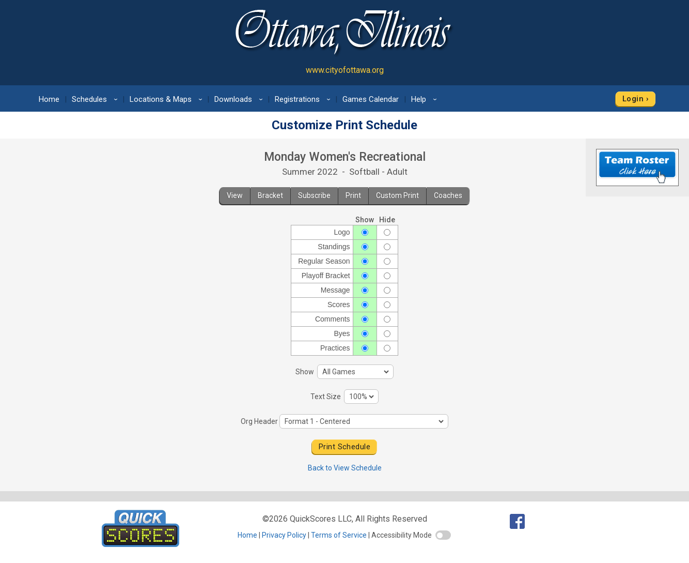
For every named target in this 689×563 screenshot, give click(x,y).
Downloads (240, 99)
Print (353, 195)
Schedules (96, 99)
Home (49, 99)
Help (425, 99)
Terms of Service (339, 535)
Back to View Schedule (345, 468)
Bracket (270, 195)
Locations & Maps (168, 99)
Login (633, 98)
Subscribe (314, 195)
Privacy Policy (284, 535)
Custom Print (397, 195)
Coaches (448, 195)
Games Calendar (370, 99)
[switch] (443, 535)
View (235, 195)
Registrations (304, 99)
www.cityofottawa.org (345, 70)
